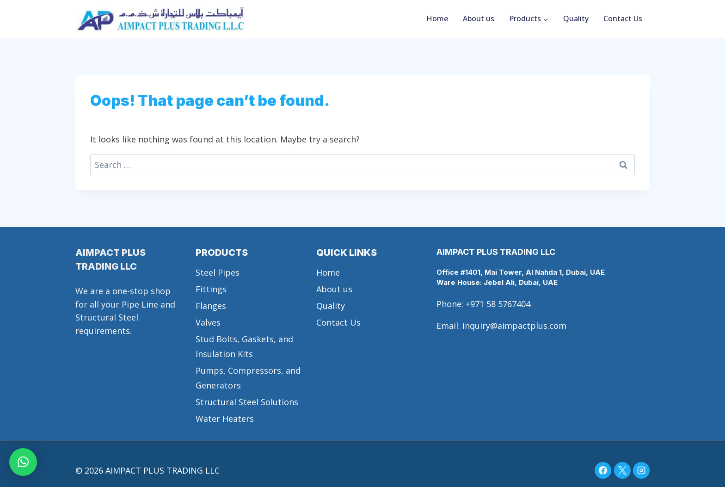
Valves (208, 322)
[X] (622, 470)
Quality (576, 18)
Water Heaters (225, 418)
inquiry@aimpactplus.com (514, 325)
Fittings (211, 289)
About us (478, 18)
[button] (23, 462)
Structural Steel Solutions (247, 401)
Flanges (211, 305)
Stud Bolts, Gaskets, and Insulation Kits (244, 346)
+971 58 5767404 (498, 303)
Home (437, 18)
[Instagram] (641, 470)
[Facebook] (603, 470)
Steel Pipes (218, 272)
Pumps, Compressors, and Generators (248, 378)
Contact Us (622, 18)
